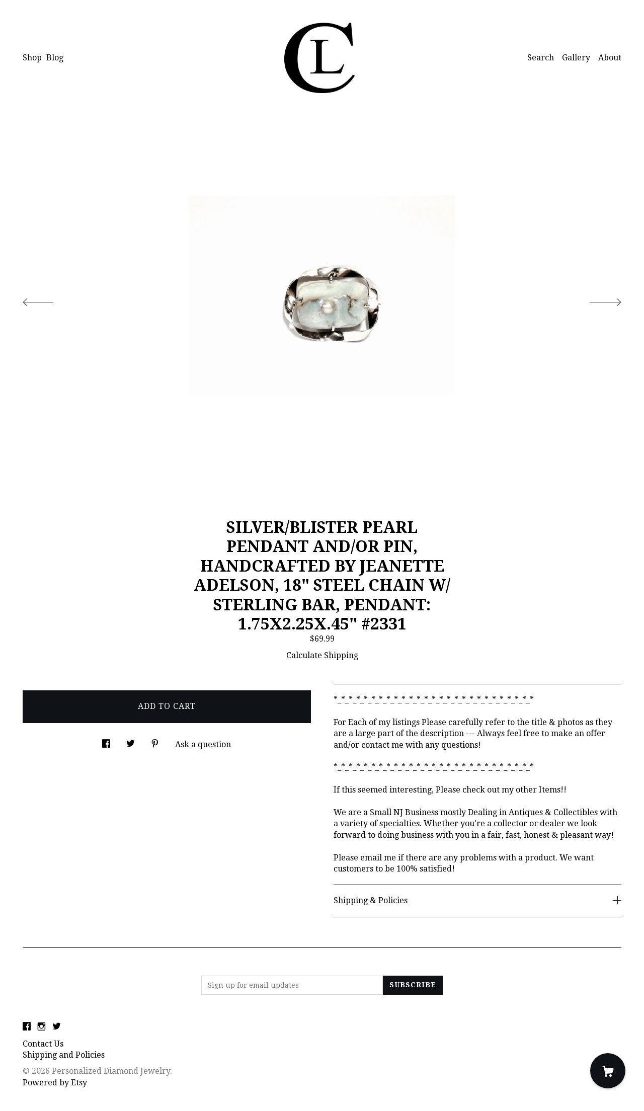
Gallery (576, 57)
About (609, 57)
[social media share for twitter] (130, 741)
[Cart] (607, 1070)
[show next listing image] (596, 299)
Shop (32, 57)
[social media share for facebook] (106, 741)
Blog (54, 57)
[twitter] (56, 1027)
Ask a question (203, 744)
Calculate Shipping (322, 655)
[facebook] (27, 1027)
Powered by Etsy (55, 1082)
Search (540, 57)
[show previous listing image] (48, 299)
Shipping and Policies (64, 1055)
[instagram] (41, 1027)
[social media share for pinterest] (155, 741)
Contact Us (43, 1044)
